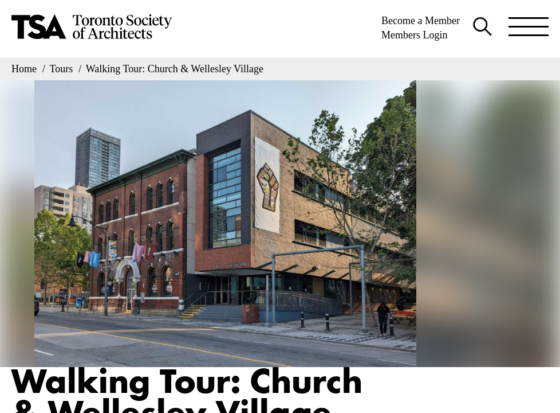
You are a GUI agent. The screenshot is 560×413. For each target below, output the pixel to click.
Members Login (414, 35)
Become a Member (420, 20)
